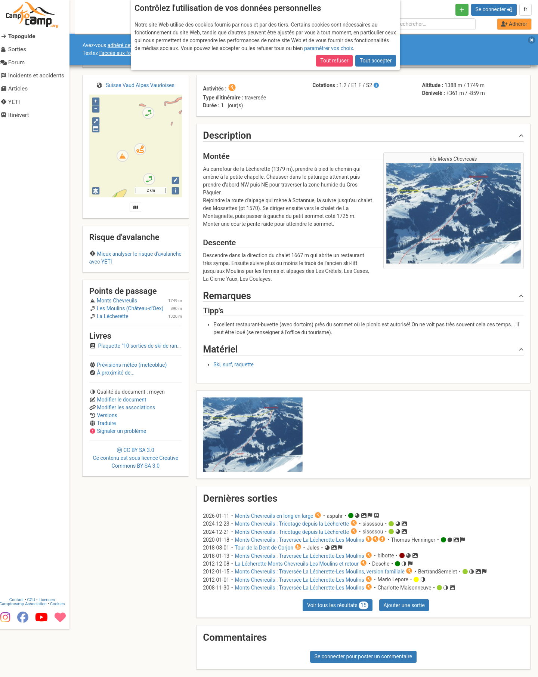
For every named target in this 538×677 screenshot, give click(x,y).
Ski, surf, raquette (233, 364)
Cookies (62, 652)
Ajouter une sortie (403, 605)
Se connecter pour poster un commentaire (363, 656)
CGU (37, 648)
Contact (22, 648)
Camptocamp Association (28, 652)
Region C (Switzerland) (135, 276)
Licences (52, 648)
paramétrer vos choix (328, 48)
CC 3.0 (136, 499)
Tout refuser (334, 61)
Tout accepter (376, 61)
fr (525, 9)
